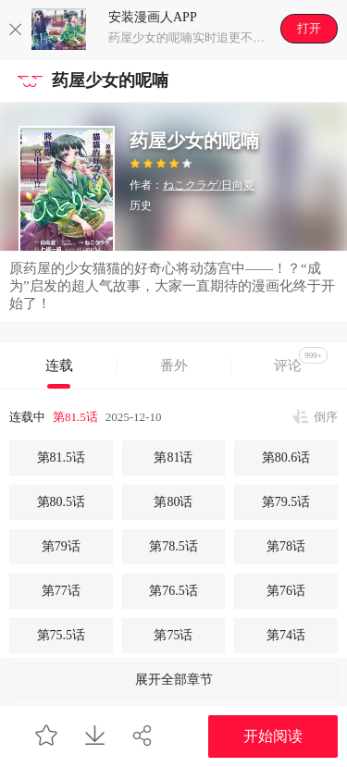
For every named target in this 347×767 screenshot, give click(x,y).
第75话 (173, 635)
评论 (301, 360)
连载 (59, 365)
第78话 (285, 546)
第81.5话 (75, 417)
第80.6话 (286, 457)
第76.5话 (173, 591)
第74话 (285, 635)
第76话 (285, 591)
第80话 (173, 502)
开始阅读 (273, 736)
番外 (174, 365)
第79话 (61, 546)
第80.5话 (61, 502)
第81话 (173, 457)
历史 (141, 205)
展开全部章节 (174, 680)
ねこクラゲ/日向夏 (208, 185)
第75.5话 (61, 635)
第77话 (61, 591)
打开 (309, 28)
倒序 (326, 417)
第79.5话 (286, 502)
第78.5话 (173, 546)
